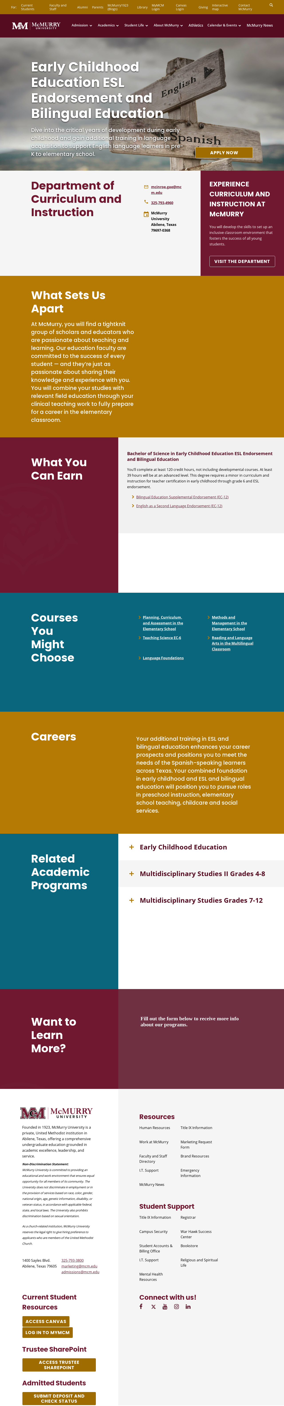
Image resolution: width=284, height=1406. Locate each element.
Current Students (27, 7)
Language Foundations (163, 658)
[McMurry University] (36, 29)
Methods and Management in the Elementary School (229, 623)
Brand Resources (195, 1156)
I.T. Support (149, 1170)
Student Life (134, 25)
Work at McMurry (153, 1142)
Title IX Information (196, 1128)
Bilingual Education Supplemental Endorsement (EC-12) (182, 497)
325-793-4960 (162, 202)
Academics (106, 25)
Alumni (82, 7)
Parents (97, 7)
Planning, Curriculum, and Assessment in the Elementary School (163, 623)
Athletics (196, 25)
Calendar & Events (222, 25)
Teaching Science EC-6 (162, 638)
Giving (203, 7)
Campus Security (153, 1232)
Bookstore (189, 1246)
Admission (80, 25)
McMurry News (260, 25)
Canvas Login (181, 7)
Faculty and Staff (58, 7)
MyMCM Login (158, 7)
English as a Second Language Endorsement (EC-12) (179, 506)
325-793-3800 (72, 1260)
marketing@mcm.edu (79, 1266)
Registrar (188, 1217)
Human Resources (154, 1128)
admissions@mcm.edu (80, 1272)
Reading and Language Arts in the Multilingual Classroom (232, 644)
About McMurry (166, 25)
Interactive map (220, 7)
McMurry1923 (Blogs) (118, 7)
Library (142, 7)
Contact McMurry (245, 7)
